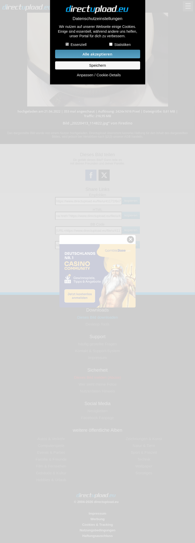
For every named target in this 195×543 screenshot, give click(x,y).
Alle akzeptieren (97, 54)
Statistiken (122, 45)
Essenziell (79, 45)
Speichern (97, 65)
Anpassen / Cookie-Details (99, 75)
